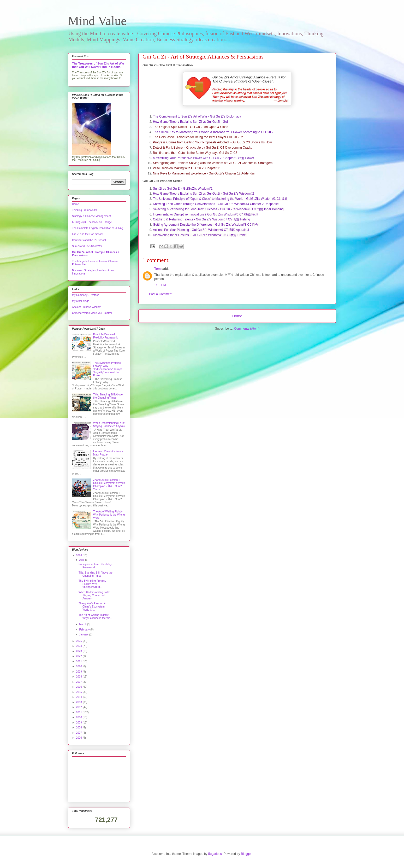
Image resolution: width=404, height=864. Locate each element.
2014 (79, 697)
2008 (79, 727)
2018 (79, 676)
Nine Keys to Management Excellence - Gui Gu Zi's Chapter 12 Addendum (205, 173)
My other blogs (80, 301)
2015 (79, 692)
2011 (79, 712)
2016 (79, 686)
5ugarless (215, 854)
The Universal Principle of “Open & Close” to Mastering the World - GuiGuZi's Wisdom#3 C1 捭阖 (220, 199)
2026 (79, 555)
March (83, 624)
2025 (79, 641)
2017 (79, 681)
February (84, 629)
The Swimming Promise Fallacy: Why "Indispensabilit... (92, 583)
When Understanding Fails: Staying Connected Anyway (109, 425)
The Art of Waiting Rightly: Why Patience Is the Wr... (95, 617)
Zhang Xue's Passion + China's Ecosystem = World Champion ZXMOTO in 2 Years (109, 484)
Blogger (246, 854)
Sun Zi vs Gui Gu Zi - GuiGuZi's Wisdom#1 (182, 188)
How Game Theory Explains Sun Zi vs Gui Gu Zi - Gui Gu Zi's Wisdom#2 (203, 193)
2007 (79, 732)
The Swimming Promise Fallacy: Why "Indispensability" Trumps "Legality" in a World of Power (107, 369)
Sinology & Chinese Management (91, 216)
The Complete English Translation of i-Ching (97, 228)
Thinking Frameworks (84, 210)
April (82, 559)
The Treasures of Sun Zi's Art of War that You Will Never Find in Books (98, 65)
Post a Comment (160, 294)
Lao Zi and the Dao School (87, 234)
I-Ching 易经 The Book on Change (92, 222)
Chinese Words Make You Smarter (92, 313)
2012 (79, 707)
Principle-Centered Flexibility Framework (105, 336)
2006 (79, 737)
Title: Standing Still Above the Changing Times (108, 396)
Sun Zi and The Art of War (87, 246)
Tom (157, 269)
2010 (79, 717)
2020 (79, 666)
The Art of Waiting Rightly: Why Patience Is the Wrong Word (109, 514)
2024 (79, 646)
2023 (79, 651)
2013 (79, 702)
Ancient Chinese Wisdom (86, 307)
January (84, 634)
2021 (79, 661)
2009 (79, 722)
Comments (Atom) (246, 328)
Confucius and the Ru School (89, 240)
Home (237, 316)
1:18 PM (160, 285)
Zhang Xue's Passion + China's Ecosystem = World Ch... (93, 606)
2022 (79, 656)
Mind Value (97, 21)
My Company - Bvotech (85, 295)
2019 (79, 671)
